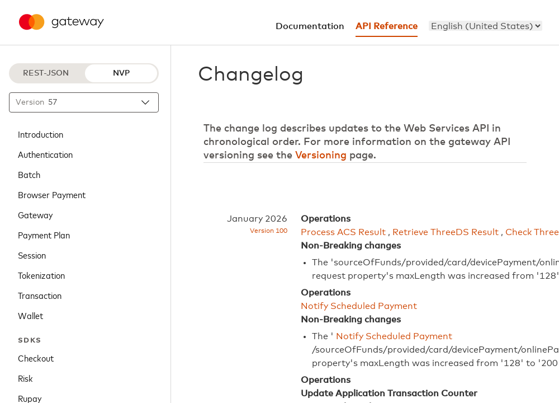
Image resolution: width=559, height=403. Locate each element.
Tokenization (41, 275)
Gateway (35, 214)
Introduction (40, 134)
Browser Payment (52, 194)
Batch (29, 174)
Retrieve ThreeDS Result (445, 232)
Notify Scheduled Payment (359, 306)
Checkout (36, 358)
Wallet (30, 315)
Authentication (45, 154)
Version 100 (268, 231)
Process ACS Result (343, 232)
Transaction (39, 295)
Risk (25, 378)
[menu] (485, 26)
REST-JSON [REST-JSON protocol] (46, 73)
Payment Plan (44, 234)
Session (32, 255)
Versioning (321, 156)
